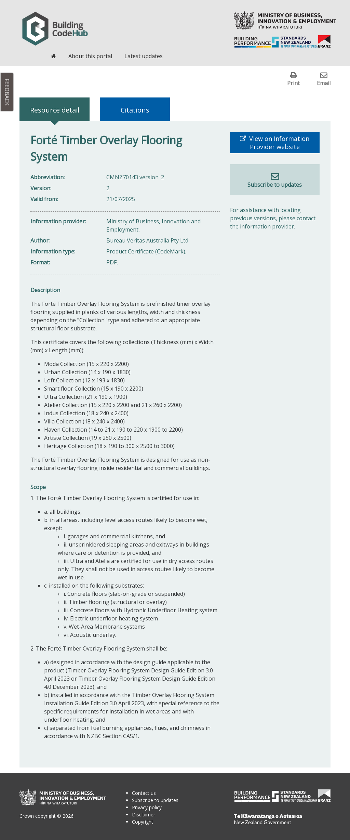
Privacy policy (147, 807)
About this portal (90, 56)
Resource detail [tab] (54, 110)
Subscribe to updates (274, 184)
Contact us (144, 793)
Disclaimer (143, 814)
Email (324, 83)
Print (293, 83)
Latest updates (143, 56)
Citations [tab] (135, 110)
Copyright (142, 821)
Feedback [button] (7, 92)
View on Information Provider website (278, 142)
